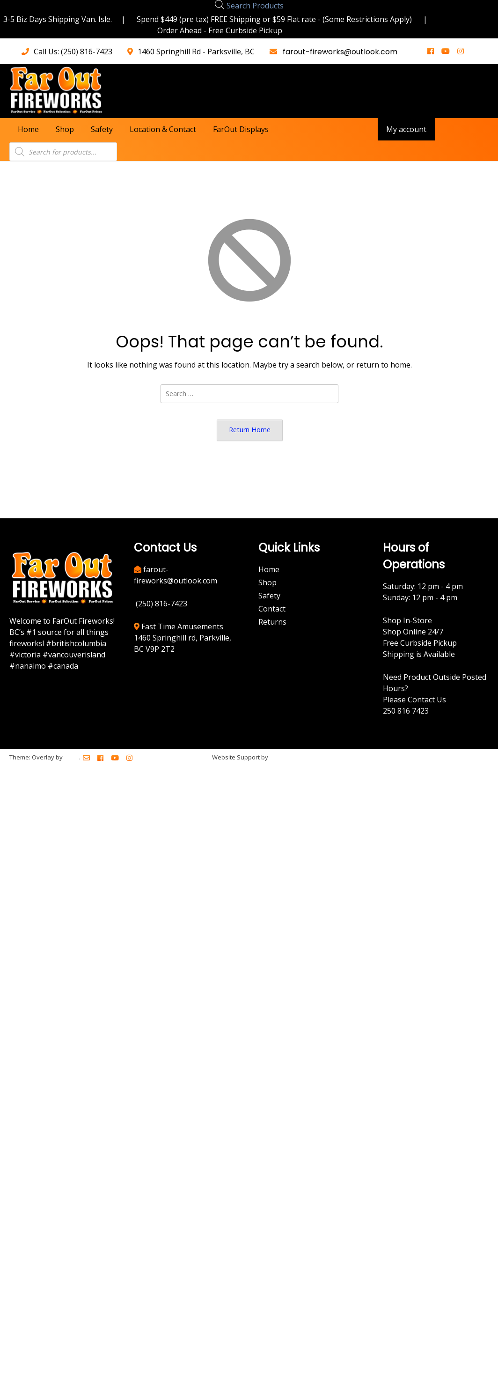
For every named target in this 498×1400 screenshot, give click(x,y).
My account (406, 129)
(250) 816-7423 (161, 603)
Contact (272, 609)
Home (28, 129)
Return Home (250, 429)
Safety (102, 129)
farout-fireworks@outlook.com (338, 51)
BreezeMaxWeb (292, 757)
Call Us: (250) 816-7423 (73, 51)
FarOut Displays (241, 129)
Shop (65, 129)
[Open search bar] (219, 4)
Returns (272, 622)
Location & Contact (163, 129)
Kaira (71, 757)
